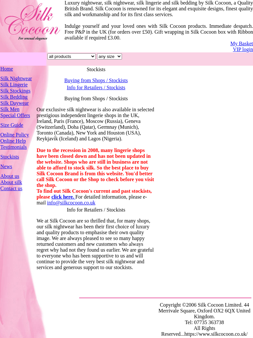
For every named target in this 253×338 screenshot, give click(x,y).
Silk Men (9, 109)
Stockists (9, 156)
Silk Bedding (14, 97)
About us (9, 176)
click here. (63, 197)
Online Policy (14, 134)
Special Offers (15, 115)
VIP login (243, 49)
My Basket (241, 43)
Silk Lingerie (14, 84)
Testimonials (13, 147)
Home (6, 68)
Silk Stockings (15, 90)
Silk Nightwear (16, 78)
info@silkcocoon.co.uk (71, 202)
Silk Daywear (14, 103)
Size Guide (11, 125)
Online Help (13, 141)
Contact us (11, 188)
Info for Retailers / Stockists (96, 87)
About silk (11, 182)
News (6, 166)
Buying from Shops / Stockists (96, 80)
